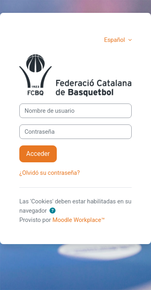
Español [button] (115, 40)
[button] (52, 211)
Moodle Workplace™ (78, 220)
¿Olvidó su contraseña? (49, 172)
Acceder (38, 153)
